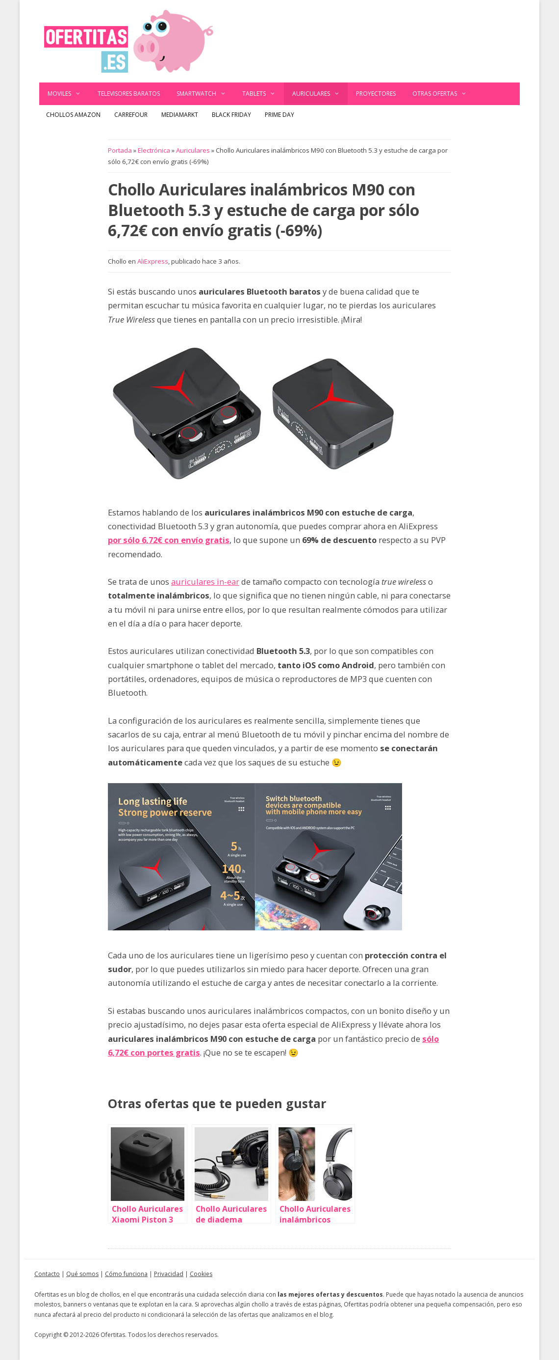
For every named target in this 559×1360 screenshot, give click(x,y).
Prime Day (279, 114)
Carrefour (131, 114)
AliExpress (152, 261)
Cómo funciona (126, 1274)
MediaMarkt (179, 114)
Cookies (201, 1274)
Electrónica (154, 150)
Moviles (68, 93)
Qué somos (82, 1274)
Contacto (47, 1274)
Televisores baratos (129, 93)
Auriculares (320, 93)
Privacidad (168, 1274)
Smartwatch (205, 93)
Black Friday (231, 114)
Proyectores (376, 93)
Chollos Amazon (73, 114)
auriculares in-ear (205, 581)
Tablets (263, 93)
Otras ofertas (443, 93)
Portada (120, 150)
